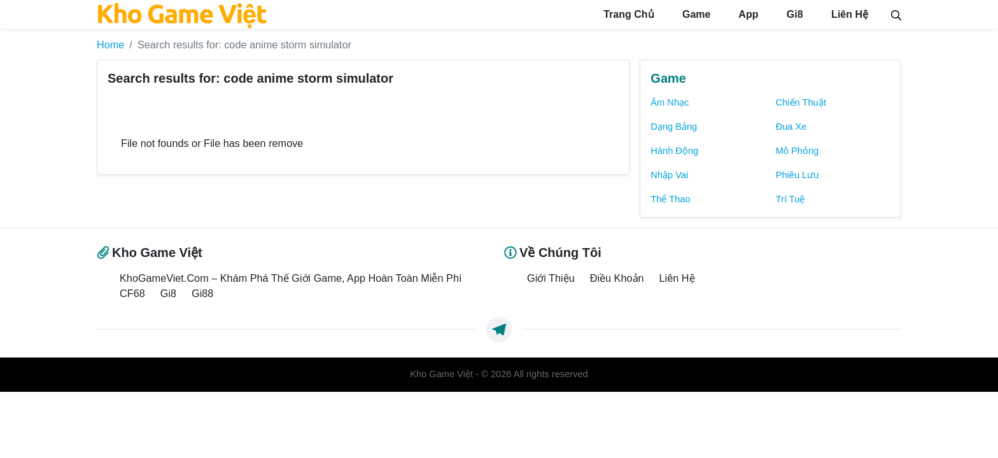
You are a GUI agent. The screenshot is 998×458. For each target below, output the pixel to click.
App (747, 14)
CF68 (132, 293)
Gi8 (793, 14)
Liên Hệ (848, 14)
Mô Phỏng (797, 151)
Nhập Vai (669, 175)
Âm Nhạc (669, 102)
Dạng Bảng (673, 126)
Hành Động (674, 151)
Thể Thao (670, 199)
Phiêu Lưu (797, 175)
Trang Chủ (627, 14)
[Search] (896, 14)
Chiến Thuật (801, 102)
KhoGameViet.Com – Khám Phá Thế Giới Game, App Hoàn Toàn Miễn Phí (290, 278)
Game (695, 14)
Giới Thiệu (551, 278)
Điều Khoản (617, 278)
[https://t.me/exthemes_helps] (499, 329)
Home (110, 44)
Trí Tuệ (790, 199)
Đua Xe (791, 126)
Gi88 (202, 293)
